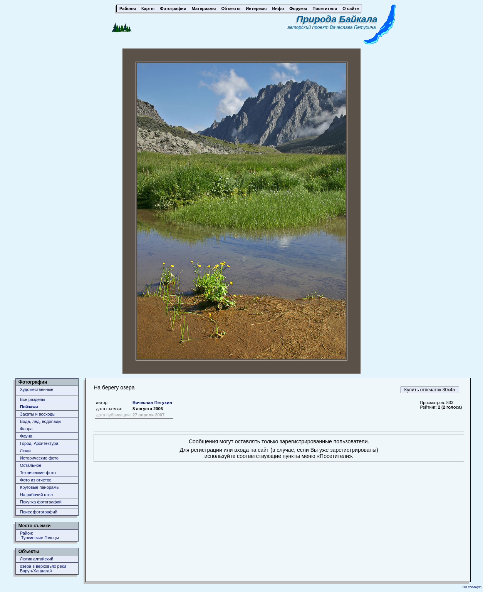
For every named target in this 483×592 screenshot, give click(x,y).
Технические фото (38, 472)
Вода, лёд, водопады (40, 421)
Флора (26, 428)
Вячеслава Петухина (353, 27)
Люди (25, 450)
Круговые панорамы (40, 487)
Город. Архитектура (39, 443)
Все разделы (32, 399)
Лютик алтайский (37, 559)
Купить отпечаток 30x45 (429, 389)
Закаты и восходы (37, 414)
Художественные (37, 389)
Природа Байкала (337, 19)
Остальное (31, 465)
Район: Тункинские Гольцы (39, 535)
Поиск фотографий (38, 512)
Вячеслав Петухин (152, 402)
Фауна (26, 436)
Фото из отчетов (36, 480)
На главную (472, 587)
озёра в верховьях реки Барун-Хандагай (43, 568)
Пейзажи (29, 406)
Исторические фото (39, 458)
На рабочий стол (36, 494)
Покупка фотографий (41, 502)
